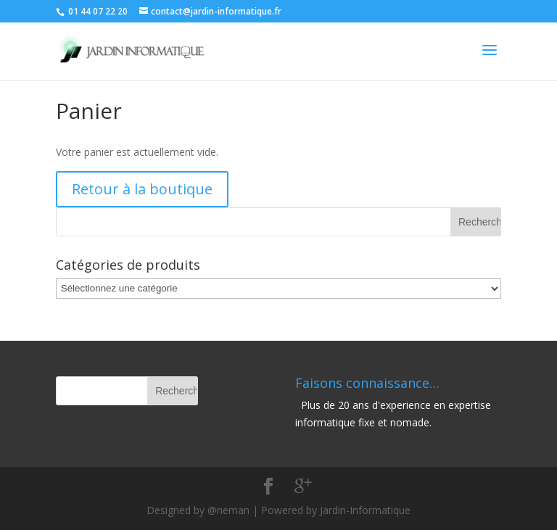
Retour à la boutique (142, 189)
